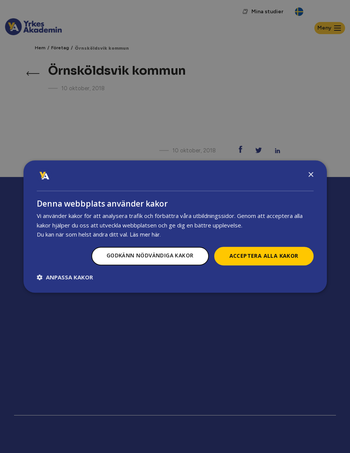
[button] (65, 277)
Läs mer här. (145, 235)
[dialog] (175, 226)
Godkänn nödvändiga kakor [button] (150, 255)
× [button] (311, 175)
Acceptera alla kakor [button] (263, 256)
